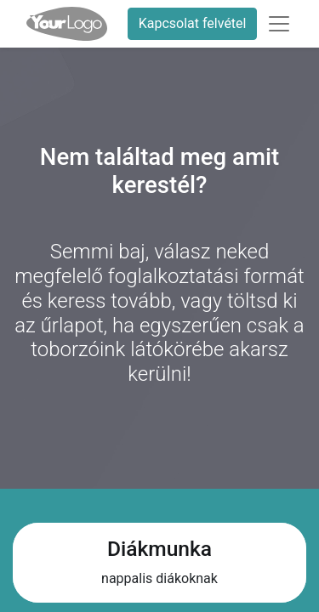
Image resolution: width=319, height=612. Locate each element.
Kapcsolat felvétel (193, 23)
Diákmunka (159, 548)
